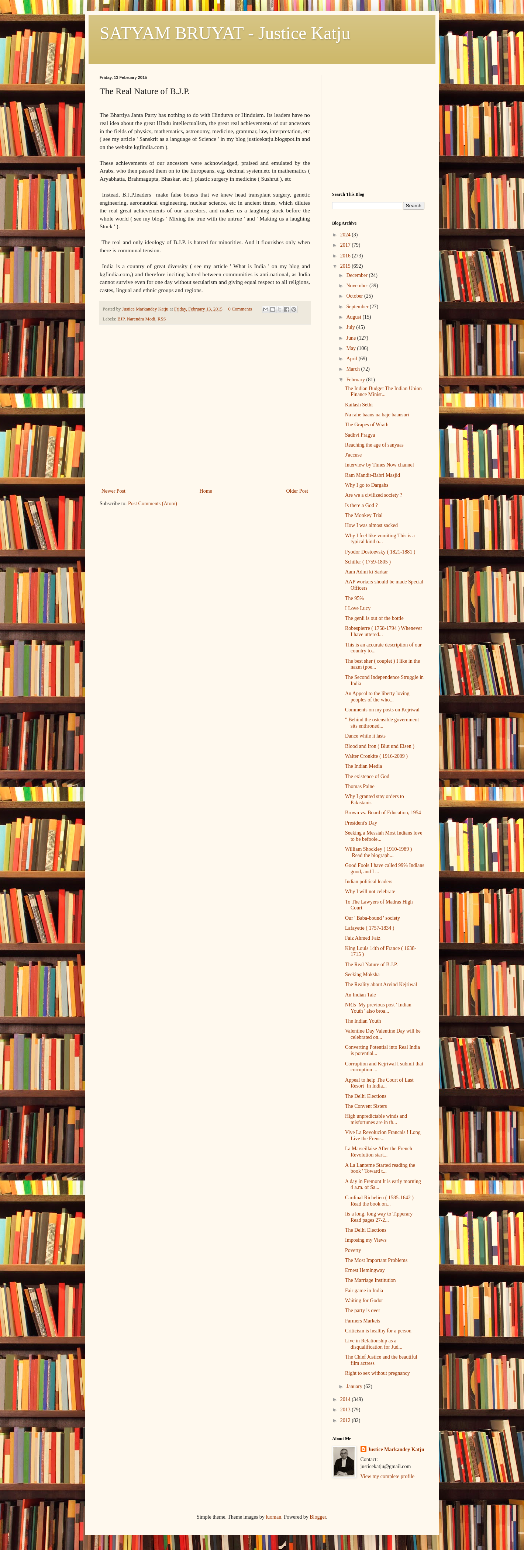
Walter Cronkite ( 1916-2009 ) (376, 756)
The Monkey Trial (364, 515)
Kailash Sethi (359, 405)
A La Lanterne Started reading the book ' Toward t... (380, 1168)
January (354, 1386)
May (351, 348)
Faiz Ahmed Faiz (362, 938)
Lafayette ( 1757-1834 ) (369, 928)
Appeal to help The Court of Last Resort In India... (379, 1083)
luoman (273, 1517)
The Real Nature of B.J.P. (371, 964)
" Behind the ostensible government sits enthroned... (382, 723)
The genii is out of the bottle (374, 618)
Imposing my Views (365, 1240)
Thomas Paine (360, 786)
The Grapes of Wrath (367, 424)
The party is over (362, 1310)
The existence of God (367, 776)
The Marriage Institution (370, 1280)
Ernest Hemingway (365, 1270)
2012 (346, 1420)
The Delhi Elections (365, 1096)
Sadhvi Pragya (360, 435)
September (357, 306)
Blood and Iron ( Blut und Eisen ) (379, 746)
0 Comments (240, 309)
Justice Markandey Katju (396, 1449)
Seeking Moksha (362, 974)
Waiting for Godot (364, 1300)
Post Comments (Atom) (152, 503)
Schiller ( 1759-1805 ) (368, 562)
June (351, 338)
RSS (162, 319)
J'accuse (353, 455)
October (355, 296)
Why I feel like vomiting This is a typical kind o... (380, 539)
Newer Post (113, 491)
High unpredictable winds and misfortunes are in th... (376, 1119)
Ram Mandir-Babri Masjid (372, 475)
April (352, 358)
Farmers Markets (362, 1321)
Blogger (318, 1517)
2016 (346, 256)
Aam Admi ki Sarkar (366, 572)
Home (206, 491)
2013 (346, 1409)
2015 (346, 266)
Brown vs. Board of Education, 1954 (383, 812)
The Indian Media (363, 766)
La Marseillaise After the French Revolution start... (378, 1152)
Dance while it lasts (365, 736)
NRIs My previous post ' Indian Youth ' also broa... (378, 1008)
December (357, 275)
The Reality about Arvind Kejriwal (381, 984)
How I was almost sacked (371, 525)
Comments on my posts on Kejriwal (382, 709)
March (353, 369)
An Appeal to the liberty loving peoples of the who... (377, 697)
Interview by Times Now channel (379, 465)
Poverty (353, 1250)
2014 (346, 1399)
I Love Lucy (357, 608)
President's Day (361, 823)
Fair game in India (364, 1290)
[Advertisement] (204, 431)
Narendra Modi (141, 319)
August (354, 317)
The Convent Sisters (366, 1106)
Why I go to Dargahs (366, 485)
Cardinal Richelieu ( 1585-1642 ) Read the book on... (379, 1201)
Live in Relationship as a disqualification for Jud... (373, 1344)
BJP (120, 319)
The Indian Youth (363, 1021)
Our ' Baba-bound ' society (372, 918)
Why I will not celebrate (370, 891)
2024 (346, 234)
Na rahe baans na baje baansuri (377, 414)
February (356, 379)
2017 (346, 245)
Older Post (297, 491)
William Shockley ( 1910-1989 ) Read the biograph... (378, 852)
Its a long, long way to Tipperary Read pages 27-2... (379, 1217)
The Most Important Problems (376, 1260)
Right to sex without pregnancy (377, 1373)
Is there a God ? (361, 505)
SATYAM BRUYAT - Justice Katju (225, 33)
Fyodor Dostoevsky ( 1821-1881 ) (380, 552)
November (357, 285)
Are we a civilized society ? (373, 495)
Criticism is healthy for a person (378, 1331)
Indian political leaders (368, 881)
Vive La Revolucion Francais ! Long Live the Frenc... (383, 1135)
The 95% (354, 598)
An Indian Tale (360, 995)
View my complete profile (388, 1476)
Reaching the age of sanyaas (374, 445)
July (351, 327)
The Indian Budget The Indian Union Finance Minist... (383, 392)
